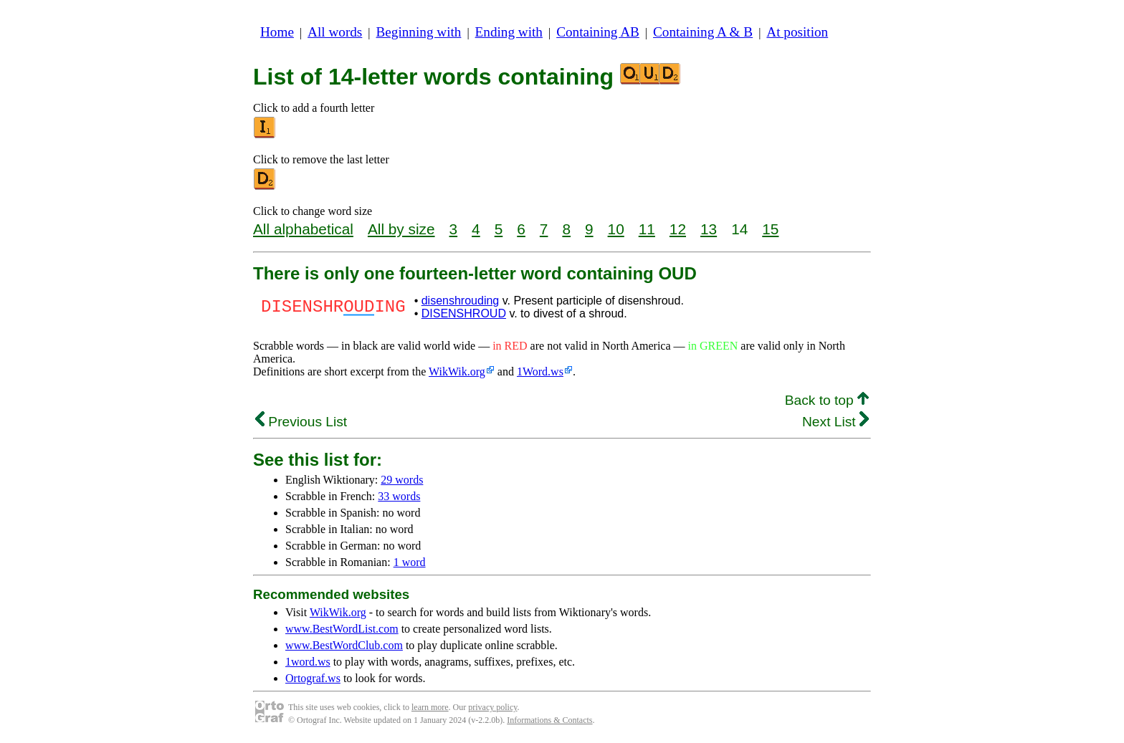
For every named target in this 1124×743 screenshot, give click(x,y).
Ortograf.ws (312, 678)
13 (708, 229)
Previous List (301, 421)
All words (335, 31)
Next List (835, 421)
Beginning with (419, 31)
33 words (399, 496)
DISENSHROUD (464, 313)
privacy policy (492, 707)
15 (770, 229)
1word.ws (307, 662)
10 (616, 229)
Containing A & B (703, 31)
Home (277, 31)
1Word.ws (540, 371)
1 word (410, 562)
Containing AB (597, 31)
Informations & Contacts (549, 720)
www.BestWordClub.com (344, 645)
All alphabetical (303, 229)
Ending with (509, 31)
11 (647, 229)
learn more (430, 707)
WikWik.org (457, 371)
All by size (401, 229)
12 (678, 229)
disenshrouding (461, 300)
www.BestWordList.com (342, 629)
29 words (402, 480)
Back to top (827, 400)
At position (797, 31)
